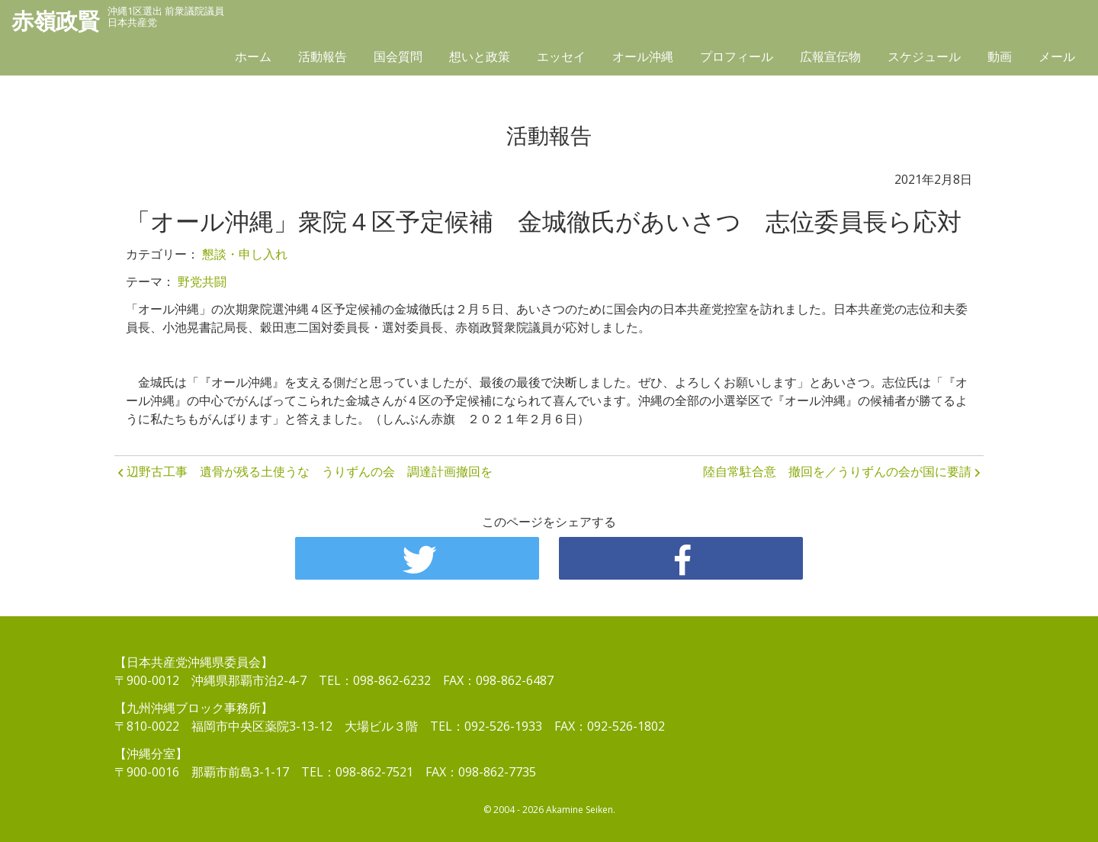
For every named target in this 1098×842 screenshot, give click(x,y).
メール (1057, 58)
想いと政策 (479, 58)
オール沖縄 (642, 58)
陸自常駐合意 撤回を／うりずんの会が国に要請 (837, 471)
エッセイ (561, 58)
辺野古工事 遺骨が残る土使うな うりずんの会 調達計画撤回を (310, 471)
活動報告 (322, 58)
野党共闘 (202, 281)
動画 (999, 58)
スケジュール (924, 58)
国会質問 (398, 58)
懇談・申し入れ (244, 254)
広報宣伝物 (830, 58)
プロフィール (736, 58)
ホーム (253, 58)
